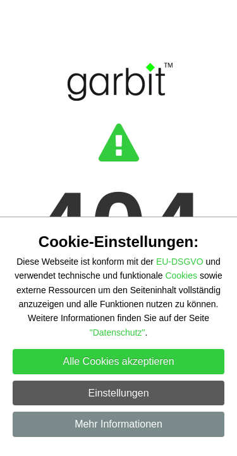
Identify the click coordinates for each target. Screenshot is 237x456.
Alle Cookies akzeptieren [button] (118, 361)
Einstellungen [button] (118, 393)
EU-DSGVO (180, 261)
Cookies (181, 275)
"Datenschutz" (117, 332)
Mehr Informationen (118, 424)
